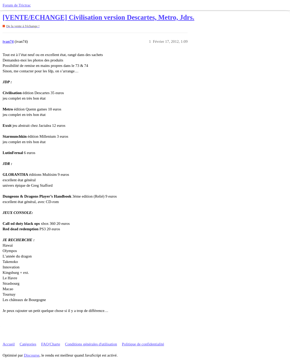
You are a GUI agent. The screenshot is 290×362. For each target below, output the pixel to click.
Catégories (27, 344)
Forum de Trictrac (17, 5)
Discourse (31, 355)
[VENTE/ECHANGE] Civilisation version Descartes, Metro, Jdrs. (98, 17)
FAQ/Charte (50, 344)
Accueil (9, 344)
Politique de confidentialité (143, 344)
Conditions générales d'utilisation (91, 344)
